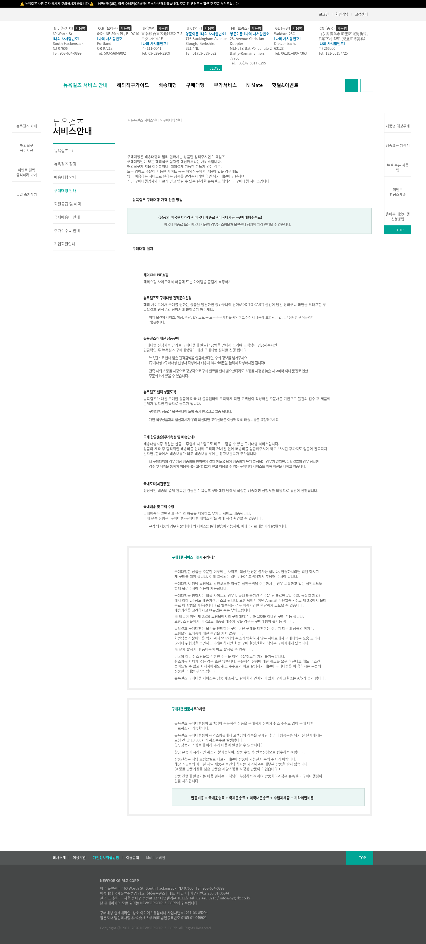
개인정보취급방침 (106, 857)
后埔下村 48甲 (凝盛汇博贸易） (342, 38)
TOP (399, 229)
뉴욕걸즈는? (64, 150)
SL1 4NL (192, 48)
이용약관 (79, 857)
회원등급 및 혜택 (67, 203)
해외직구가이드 (133, 85)
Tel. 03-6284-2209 (155, 53)
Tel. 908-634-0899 (67, 53)
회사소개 (59, 857)
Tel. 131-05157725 (333, 53)
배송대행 (167, 85)
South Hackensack (68, 43)
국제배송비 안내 (67, 217)
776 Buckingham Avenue (206, 38)
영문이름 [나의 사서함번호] (206, 33)
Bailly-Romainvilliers (247, 53)
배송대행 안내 (65, 177)
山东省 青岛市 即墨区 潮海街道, (343, 33)
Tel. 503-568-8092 (111, 53)
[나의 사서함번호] (66, 38)
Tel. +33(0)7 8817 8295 (248, 63)
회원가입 (341, 14)
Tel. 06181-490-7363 (290, 53)
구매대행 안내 (65, 190)
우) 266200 (326, 48)
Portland (104, 43)
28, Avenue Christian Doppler (247, 41)
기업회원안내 (64, 243)
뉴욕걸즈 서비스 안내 (85, 85)
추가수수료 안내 (67, 230)
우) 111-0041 (151, 48)
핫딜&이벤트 (285, 85)
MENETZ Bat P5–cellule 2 (251, 48)
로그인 (324, 14)
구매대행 (195, 85)
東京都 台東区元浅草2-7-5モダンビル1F (161, 36)
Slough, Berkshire (200, 43)
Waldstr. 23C (284, 33)
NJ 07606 (60, 48)
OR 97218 (104, 48)
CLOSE (215, 68)
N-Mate (254, 85)
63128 (279, 48)
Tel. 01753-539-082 (201, 53)
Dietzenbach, (285, 43)
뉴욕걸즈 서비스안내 (145, 120)
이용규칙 (132, 857)
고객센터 (361, 14)
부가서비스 (225, 85)
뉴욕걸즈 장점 (65, 163)
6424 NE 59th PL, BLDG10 (118, 33)
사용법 (80, 28)
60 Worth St (62, 33)
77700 (234, 58)
